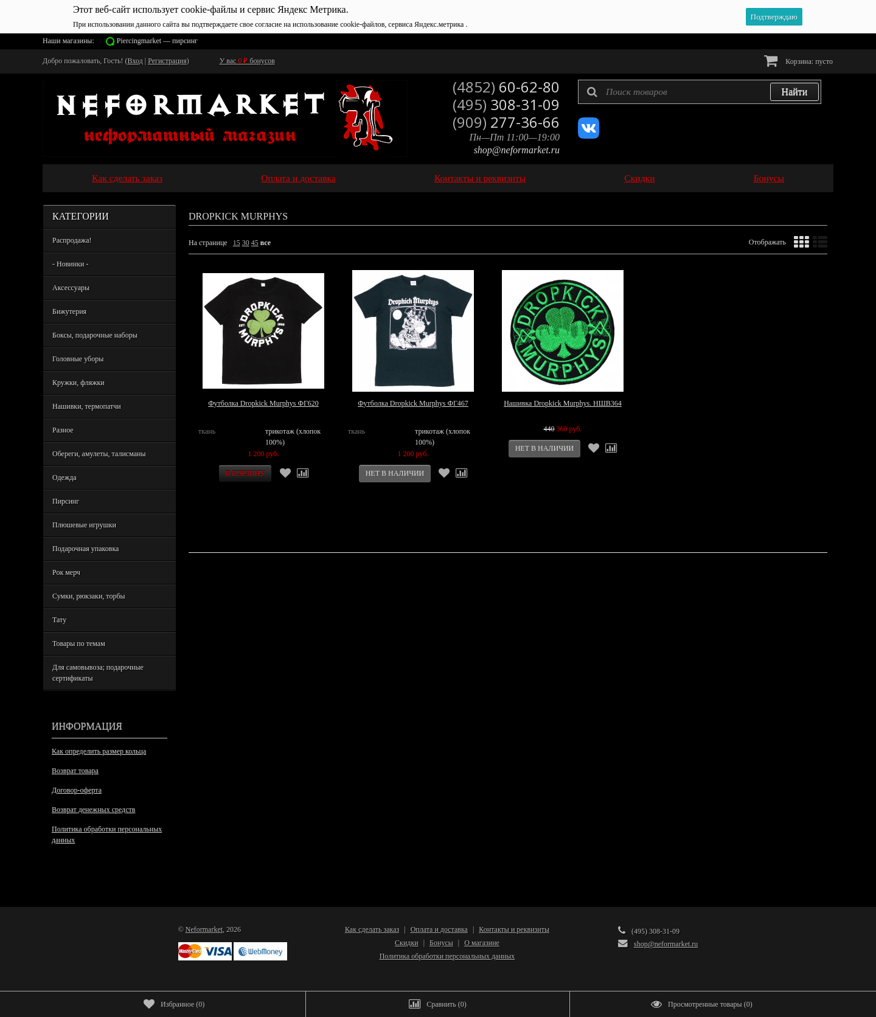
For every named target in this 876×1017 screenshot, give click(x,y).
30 (245, 242)
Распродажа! (71, 240)
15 (236, 242)
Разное (63, 430)
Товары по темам (78, 643)
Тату (59, 620)
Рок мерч (66, 572)
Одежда (64, 477)
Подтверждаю (774, 16)
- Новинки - (70, 264)
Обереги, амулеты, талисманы (99, 453)
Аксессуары (70, 287)
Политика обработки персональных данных (107, 834)
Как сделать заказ (127, 178)
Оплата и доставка (298, 178)
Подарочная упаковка (85, 548)
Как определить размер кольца (99, 751)
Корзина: (798, 60)
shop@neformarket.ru (517, 150)
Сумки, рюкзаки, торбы (88, 596)
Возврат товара (75, 770)
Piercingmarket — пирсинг (157, 40)
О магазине (481, 943)
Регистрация (167, 61)
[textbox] (699, 92)
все (265, 242)
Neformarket (204, 929)
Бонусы (769, 178)
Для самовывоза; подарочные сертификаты (98, 672)
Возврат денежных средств (93, 809)
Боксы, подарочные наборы (94, 335)
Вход (135, 61)
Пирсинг (65, 501)
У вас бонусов (247, 61)
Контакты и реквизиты (480, 178)
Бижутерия (69, 311)
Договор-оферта (77, 790)
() (174, 1004)
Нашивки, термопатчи (86, 406)
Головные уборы (77, 359)
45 (255, 242)
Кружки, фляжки (78, 382)
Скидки (639, 178)
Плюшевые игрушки (84, 525)
